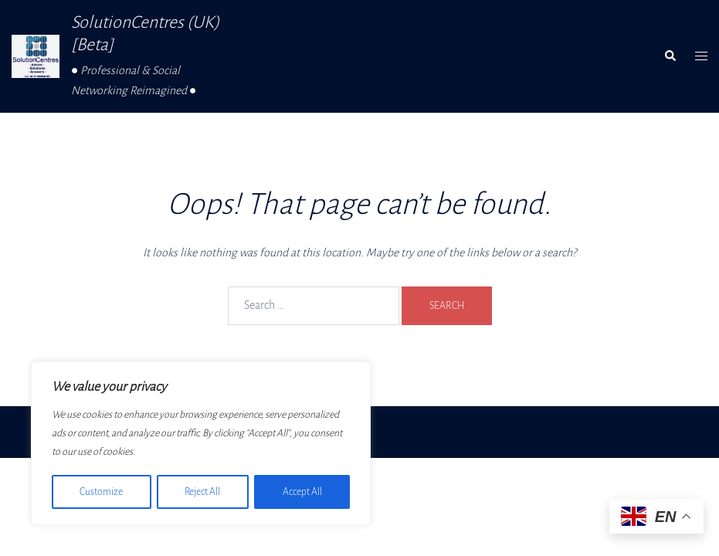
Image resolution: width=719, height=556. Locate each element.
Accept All (302, 491)
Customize (101, 491)
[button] (669, 56)
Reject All (203, 491)
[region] (201, 444)
